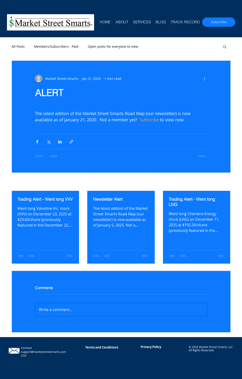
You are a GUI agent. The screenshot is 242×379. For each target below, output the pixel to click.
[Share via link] (71, 141)
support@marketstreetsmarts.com (43, 352)
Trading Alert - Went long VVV (45, 199)
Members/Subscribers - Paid (56, 46)
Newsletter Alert (108, 199)
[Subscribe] (218, 22)
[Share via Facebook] (37, 141)
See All (225, 182)
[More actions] (204, 78)
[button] (224, 46)
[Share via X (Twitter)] (48, 141)
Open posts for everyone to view (113, 46)
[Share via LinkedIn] (60, 141)
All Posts (18, 46)
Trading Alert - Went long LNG (192, 201)
